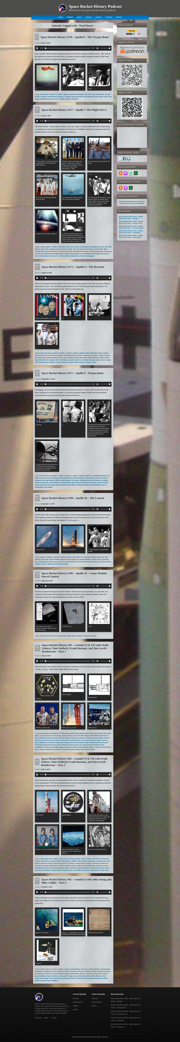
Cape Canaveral (45, 736)
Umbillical (54, 981)
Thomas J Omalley (46, 749)
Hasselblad (42, 976)
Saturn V (56, 99)
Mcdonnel (73, 868)
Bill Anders (80, 94)
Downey (64, 249)
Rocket (86, 747)
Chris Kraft (69, 247)
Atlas (105, 733)
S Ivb (41, 256)
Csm (93, 94)
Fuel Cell (76, 249)
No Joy (89, 745)
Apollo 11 (54, 94)
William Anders (65, 99)
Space (37, 749)
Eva (42, 971)
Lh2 (36, 254)
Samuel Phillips (95, 485)
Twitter (46, 1018)
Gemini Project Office (72, 974)
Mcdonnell (47, 745)
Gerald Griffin (98, 249)
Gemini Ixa (49, 974)
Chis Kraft (87, 94)
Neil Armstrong (49, 485)
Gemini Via (45, 740)
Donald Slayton (69, 355)
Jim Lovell (38, 562)
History (93, 740)
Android (75, 1006)
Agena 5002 (89, 733)
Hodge (98, 740)
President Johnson (75, 360)
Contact (98, 17)
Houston (68, 97)
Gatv (50, 738)
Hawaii (49, 976)
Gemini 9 (94, 971)
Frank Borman (53, 97)
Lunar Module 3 (54, 483)
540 (42, 94)
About (79, 17)
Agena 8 (55, 969)
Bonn (100, 353)
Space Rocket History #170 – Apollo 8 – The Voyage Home (75, 37)
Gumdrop (83, 480)
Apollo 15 (51, 557)
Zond (94, 362)
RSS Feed (76, 998)
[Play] (37, 48)
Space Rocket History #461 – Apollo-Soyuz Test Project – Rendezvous (131, 236)
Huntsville (68, 251)
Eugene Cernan (65, 559)
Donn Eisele (45, 249)
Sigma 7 (92, 747)
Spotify (75, 1009)
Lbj (110, 251)
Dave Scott (49, 355)
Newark (52, 360)
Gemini (82, 249)
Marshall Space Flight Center (54, 254)
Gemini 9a (101, 971)
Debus (58, 861)
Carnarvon (84, 969)
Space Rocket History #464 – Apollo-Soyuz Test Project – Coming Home (131, 222)
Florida (70, 249)
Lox (42, 254)
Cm (81, 557)
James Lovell (83, 97)
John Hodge (96, 251)
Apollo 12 (44, 557)
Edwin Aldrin (94, 736)
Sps (104, 562)
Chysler (76, 247)
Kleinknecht (97, 480)
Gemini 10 (60, 971)
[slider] (68, 48)
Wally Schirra (75, 256)
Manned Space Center (81, 742)
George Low (39, 480)
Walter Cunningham (87, 256)
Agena (82, 733)
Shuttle (79, 978)
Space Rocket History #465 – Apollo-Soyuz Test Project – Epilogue (131, 217)
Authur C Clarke (66, 557)
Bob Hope (62, 247)
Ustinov (64, 362)
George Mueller (49, 480)
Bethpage (102, 476)
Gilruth (57, 480)
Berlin (88, 353)
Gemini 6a (75, 738)
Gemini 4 (61, 738)
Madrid (71, 358)
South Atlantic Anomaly (90, 978)
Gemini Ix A (41, 974)
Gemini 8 (88, 971)
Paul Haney (104, 254)
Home (60, 17)
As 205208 (95, 476)
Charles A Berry (67, 736)
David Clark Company (48, 861)
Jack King (75, 97)
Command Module (89, 557)
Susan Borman (44, 362)
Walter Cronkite (63, 564)
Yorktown (74, 99)
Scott (46, 487)
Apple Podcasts (78, 1002)
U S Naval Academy (68, 749)
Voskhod (70, 362)
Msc (80, 745)
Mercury (67, 254)
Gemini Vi (38, 740)
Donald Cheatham (66, 478)
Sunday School (45, 981)
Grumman (54, 251)
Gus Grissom (85, 740)
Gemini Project (98, 738)
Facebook (38, 1018)
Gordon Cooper (96, 559)
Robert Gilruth (78, 747)
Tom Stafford (65, 256)
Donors (88, 17)
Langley (105, 480)
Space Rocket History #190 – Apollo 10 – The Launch (73, 498)
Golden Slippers (66, 480)
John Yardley (55, 742)
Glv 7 (56, 866)
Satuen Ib (47, 256)
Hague (101, 355)
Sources (109, 17)
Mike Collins (83, 358)
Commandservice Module (88, 247)
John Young (104, 251)
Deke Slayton (100, 94)
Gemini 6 (98, 478)
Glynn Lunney (45, 251)
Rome (97, 360)
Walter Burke (90, 749)
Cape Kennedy (56, 736)
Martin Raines (85, 483)
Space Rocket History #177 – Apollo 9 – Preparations (72, 373)
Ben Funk (49, 859)
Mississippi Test (76, 254)
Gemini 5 (68, 738)
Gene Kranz (89, 249)
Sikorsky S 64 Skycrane (103, 747)
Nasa (106, 97)
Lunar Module (69, 562)
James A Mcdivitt (77, 866)
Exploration (103, 736)
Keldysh (54, 358)
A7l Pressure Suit (46, 476)
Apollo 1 (49, 247)
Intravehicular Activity (80, 251)
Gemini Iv (89, 738)
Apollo (61, 969)
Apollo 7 (60, 94)
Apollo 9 (73, 94)
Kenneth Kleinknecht (42, 868)
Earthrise (44, 97)
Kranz (71, 742)
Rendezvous (68, 747)
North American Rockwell (91, 254)
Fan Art (119, 17)
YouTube (54, 1018)
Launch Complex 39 (41, 483)
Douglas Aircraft (55, 249)
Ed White (74, 861)
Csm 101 (104, 247)
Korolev (59, 358)
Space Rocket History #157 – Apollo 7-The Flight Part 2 (74, 109)
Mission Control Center (96, 97)
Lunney (75, 976)
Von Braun (86, 870)
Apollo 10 (47, 94)
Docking (38, 971)
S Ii (38, 256)
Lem (59, 562)
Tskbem (52, 362)
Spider (50, 487)
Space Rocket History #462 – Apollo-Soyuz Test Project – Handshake (131, 232)
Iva (90, 251)
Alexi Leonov (48, 353)
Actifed (43, 247)
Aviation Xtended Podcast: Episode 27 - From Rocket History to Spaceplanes (131, 202)
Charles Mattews (94, 969)
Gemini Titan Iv (55, 740)
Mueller (46, 978)
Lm (39, 254)
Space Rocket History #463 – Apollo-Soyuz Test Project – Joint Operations (131, 227)
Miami (76, 358)
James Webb (39, 742)
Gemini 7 (61, 97)
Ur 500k (58, 362)
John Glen (45, 562)
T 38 (59, 256)
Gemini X (105, 974)
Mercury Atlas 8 (56, 745)
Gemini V (107, 738)
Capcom (55, 859)
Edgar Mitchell (54, 559)
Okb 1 (58, 360)
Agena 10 (49, 969)
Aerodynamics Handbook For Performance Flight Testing (60, 733)
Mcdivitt (94, 483)
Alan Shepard (98, 733)
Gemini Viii (97, 974)
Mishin (90, 358)
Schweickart (39, 487)
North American (61, 485)
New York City (44, 360)
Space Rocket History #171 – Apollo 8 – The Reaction (73, 266)
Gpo (36, 976)
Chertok (105, 353)
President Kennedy (46, 99)
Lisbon (65, 358)
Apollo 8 (66, 94)
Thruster (44, 564)
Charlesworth (105, 969)
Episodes (69, 17)
